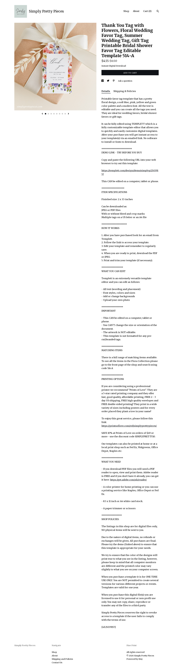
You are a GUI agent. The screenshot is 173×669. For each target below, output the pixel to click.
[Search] (158, 11)
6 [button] (59, 113)
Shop (126, 11)
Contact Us (57, 662)
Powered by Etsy (134, 659)
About (136, 11)
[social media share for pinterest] (114, 81)
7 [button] (62, 113)
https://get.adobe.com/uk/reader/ (128, 479)
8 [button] (65, 113)
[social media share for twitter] (108, 81)
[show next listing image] (68, 114)
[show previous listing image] (42, 114)
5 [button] (56, 113)
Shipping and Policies (62, 659)
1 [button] (45, 113)
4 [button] (54, 113)
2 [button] (48, 113)
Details (106, 91)
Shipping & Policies (124, 91)
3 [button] (51, 113)
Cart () (147, 11)
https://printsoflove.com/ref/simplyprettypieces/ (129, 425)
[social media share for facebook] (102, 81)
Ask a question (125, 81)
